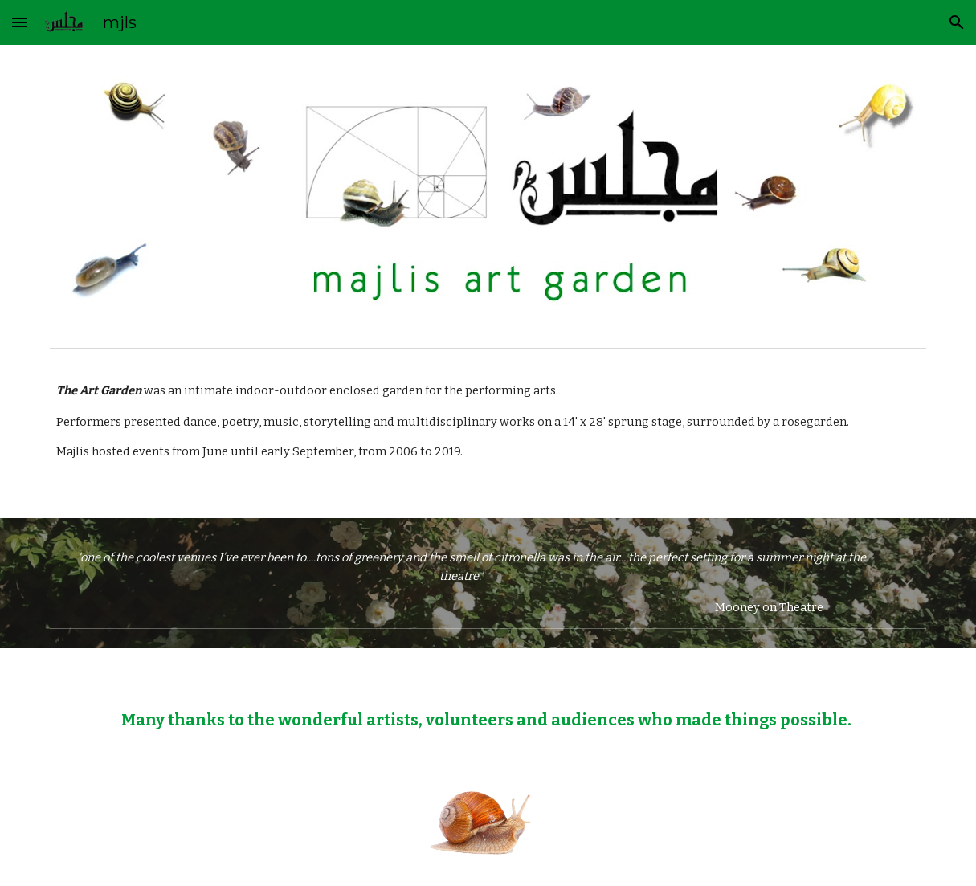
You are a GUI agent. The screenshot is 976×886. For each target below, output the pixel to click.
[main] (488, 437)
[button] (19, 22)
